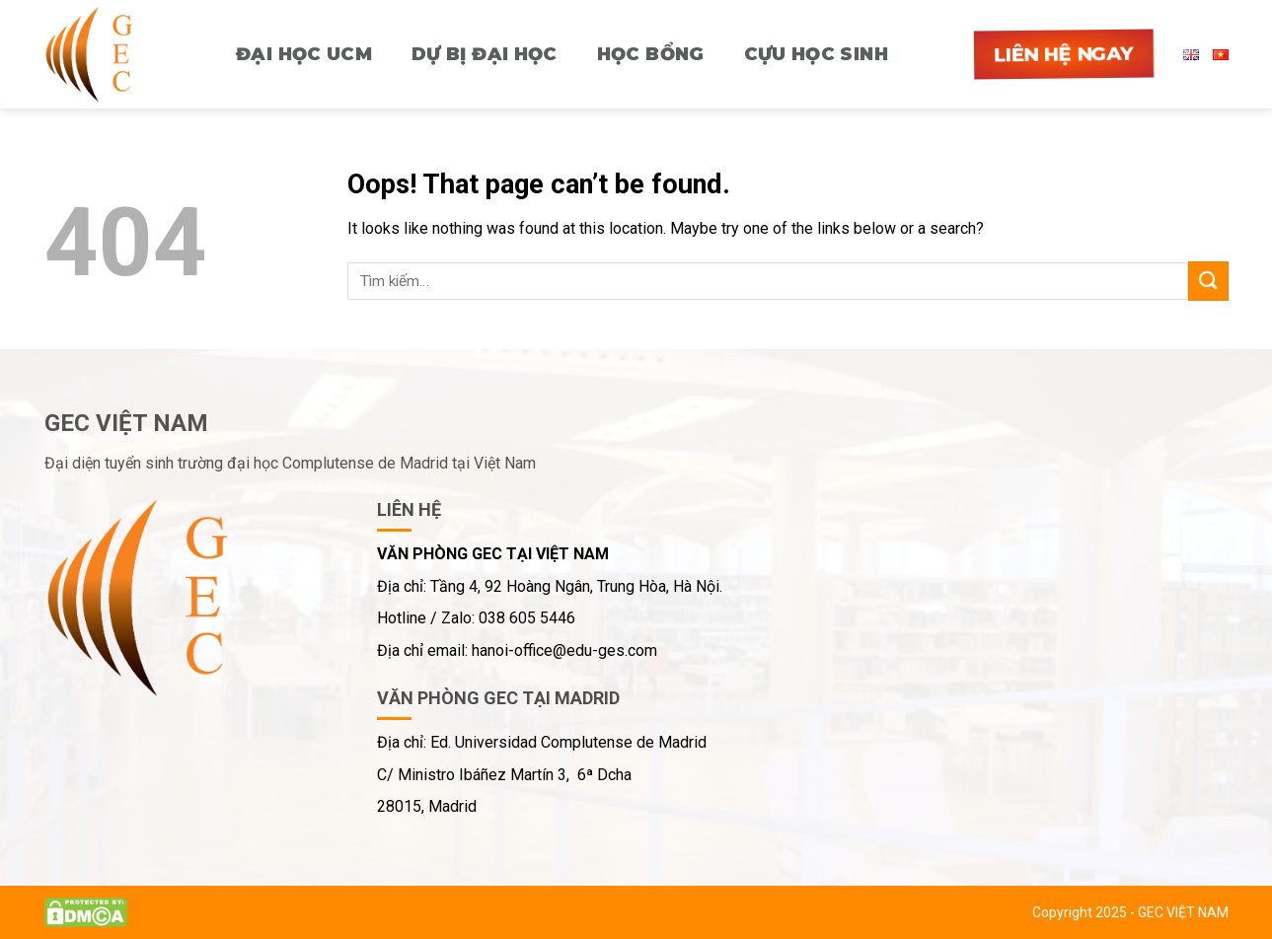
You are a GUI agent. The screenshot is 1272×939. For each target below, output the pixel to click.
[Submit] (1208, 280)
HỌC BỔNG (651, 54)
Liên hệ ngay (1063, 54)
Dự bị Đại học (485, 54)
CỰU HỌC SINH (816, 54)
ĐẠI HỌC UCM (304, 54)
